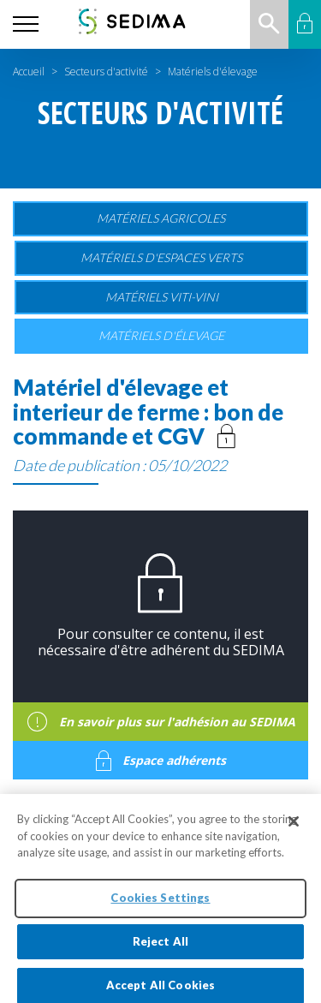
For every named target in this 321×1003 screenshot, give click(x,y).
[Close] (293, 826)
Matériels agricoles (161, 218)
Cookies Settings (160, 903)
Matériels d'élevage (161, 335)
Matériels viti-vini (161, 297)
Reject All (160, 946)
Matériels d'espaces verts (161, 257)
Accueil (29, 71)
